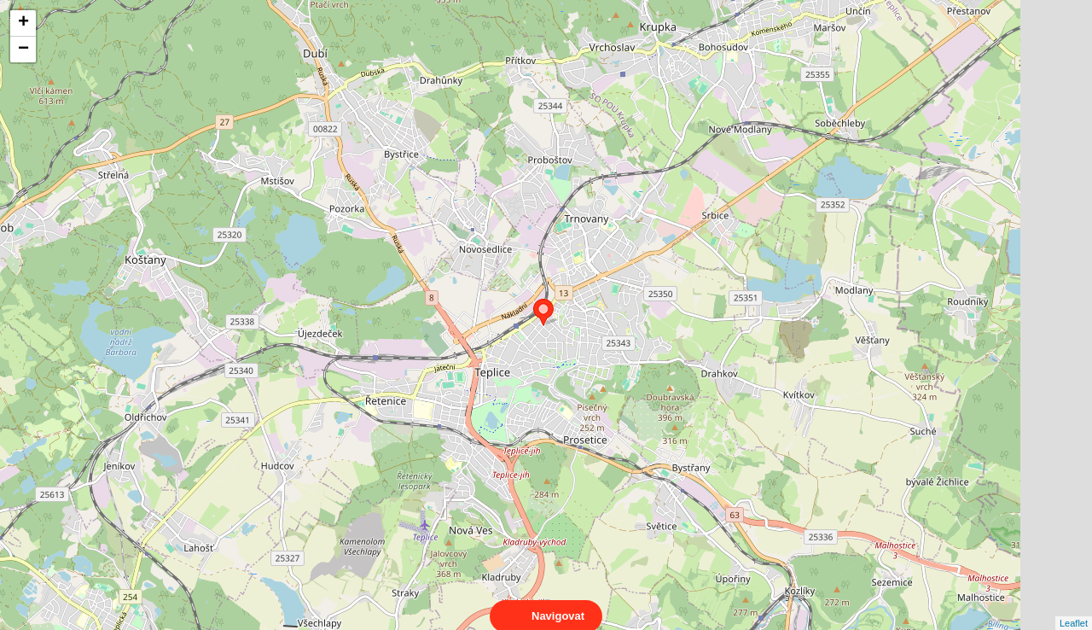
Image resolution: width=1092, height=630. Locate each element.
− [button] (23, 49)
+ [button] (23, 23)
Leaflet (1074, 608)
